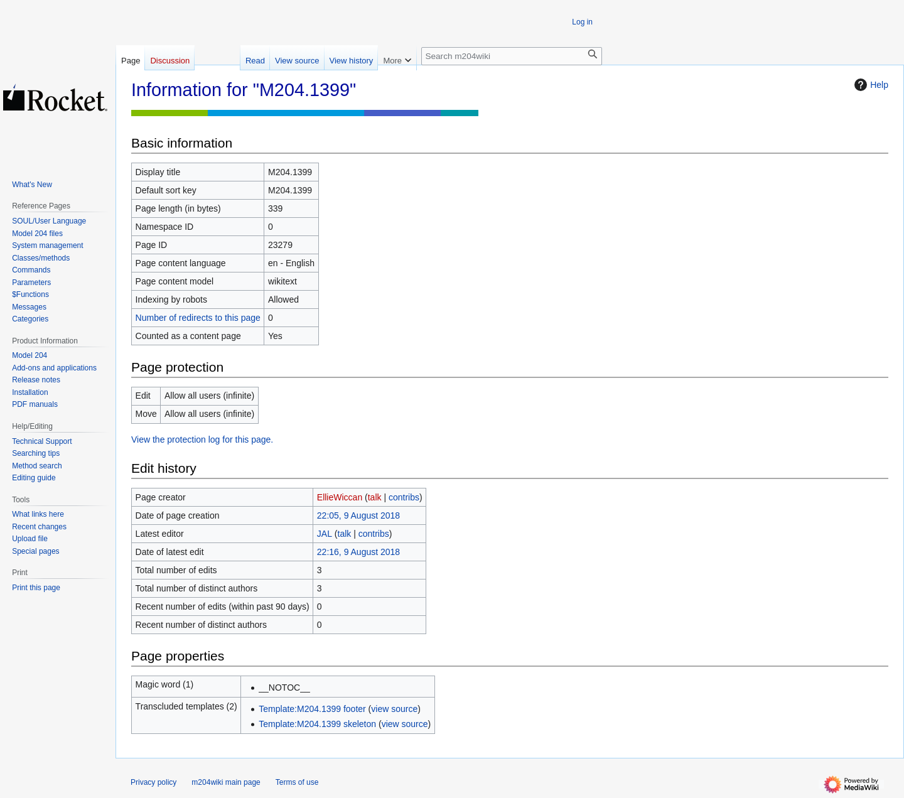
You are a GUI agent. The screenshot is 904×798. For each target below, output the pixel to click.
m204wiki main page (225, 782)
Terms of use (297, 782)
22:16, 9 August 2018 (358, 552)
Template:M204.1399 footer (312, 709)
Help (869, 84)
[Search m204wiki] (511, 56)
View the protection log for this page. (202, 439)
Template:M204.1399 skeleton (317, 724)
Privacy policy (153, 782)
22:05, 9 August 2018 (358, 515)
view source (394, 709)
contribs (404, 497)
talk (375, 497)
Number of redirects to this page (198, 318)
